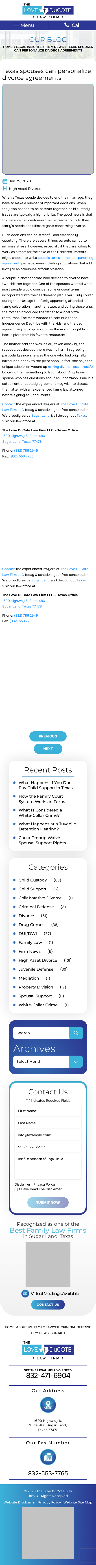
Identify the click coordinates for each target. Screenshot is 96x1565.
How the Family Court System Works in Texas (42, 799)
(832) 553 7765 (21, 456)
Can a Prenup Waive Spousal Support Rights (42, 840)
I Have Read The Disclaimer (40, 1189)
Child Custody (33, 880)
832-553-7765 (48, 1473)
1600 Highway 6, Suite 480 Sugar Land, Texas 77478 (48, 1425)
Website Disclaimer (20, 1502)
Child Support (32, 889)
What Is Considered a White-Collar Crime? (40, 813)
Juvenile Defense (36, 969)
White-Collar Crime (38, 1005)
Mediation (29, 978)
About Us (24, 1327)
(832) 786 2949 (26, 450)
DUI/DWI (28, 933)
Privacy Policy (44, 1184)
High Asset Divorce (25, 189)
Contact (8, 404)
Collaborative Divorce (40, 898)
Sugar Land (40, 415)
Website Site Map (77, 1502)
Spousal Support (35, 996)
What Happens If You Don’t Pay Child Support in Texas (46, 785)
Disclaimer (23, 1184)
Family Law (30, 942)
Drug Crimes (31, 924)
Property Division (36, 987)
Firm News (30, 951)
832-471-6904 (48, 1375)
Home (8, 47)
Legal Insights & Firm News (40, 47)
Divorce (26, 915)
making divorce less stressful (71, 366)
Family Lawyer (46, 1327)
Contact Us (48, 1305)
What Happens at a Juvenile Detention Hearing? (47, 827)
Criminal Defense (36, 906)
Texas (81, 415)
